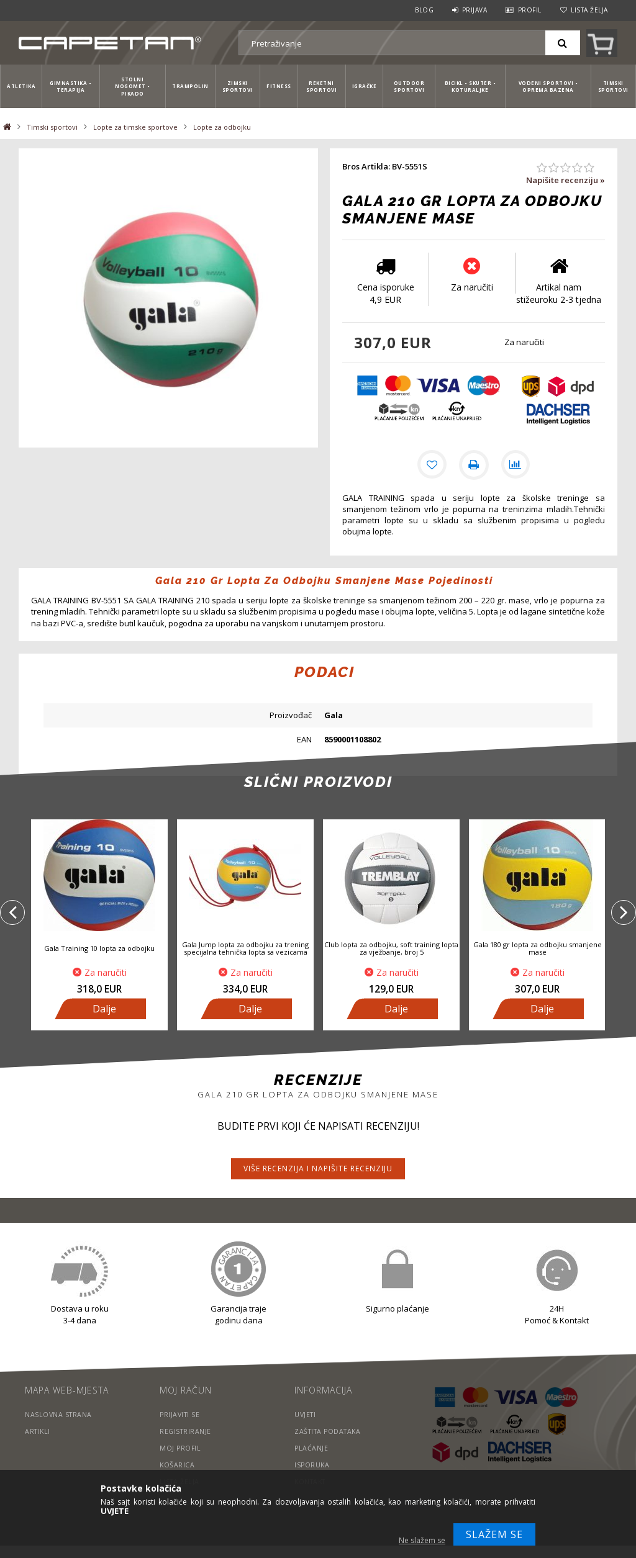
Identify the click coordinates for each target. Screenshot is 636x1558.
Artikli (38, 1431)
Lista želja (589, 10)
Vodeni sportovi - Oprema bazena (548, 86)
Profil (530, 10)
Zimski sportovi (237, 86)
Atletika (21, 86)
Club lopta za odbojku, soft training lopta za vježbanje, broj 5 (391, 948)
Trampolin (190, 86)
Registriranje (186, 1431)
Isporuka (312, 1464)
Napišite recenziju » (565, 180)
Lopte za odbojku (222, 127)
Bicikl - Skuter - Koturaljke (470, 86)
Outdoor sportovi (409, 86)
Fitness (278, 86)
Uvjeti (305, 1414)
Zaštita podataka (329, 1431)
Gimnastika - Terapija (70, 86)
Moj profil (181, 1447)
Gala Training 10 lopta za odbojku (99, 948)
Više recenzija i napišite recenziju (318, 1168)
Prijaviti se (181, 1414)
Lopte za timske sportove (135, 127)
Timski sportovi (613, 86)
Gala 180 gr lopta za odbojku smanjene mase (537, 948)
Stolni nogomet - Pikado (132, 86)
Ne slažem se (422, 1540)
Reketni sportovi (321, 86)
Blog (424, 10)
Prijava (475, 10)
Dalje (104, 1008)
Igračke (364, 86)
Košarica (177, 1464)
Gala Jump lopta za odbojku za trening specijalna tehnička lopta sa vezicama (245, 948)
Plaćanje (311, 1447)
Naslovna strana (59, 1414)
